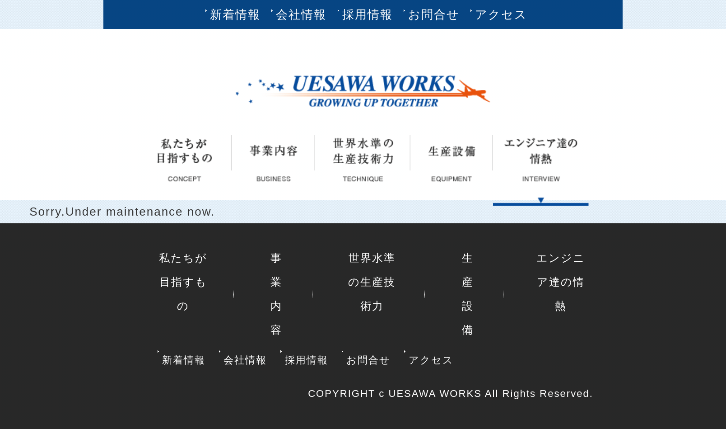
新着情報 (235, 14)
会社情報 (301, 14)
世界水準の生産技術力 (372, 282)
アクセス (501, 14)
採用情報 (367, 14)
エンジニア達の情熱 (560, 282)
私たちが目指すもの (183, 282)
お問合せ (434, 14)
